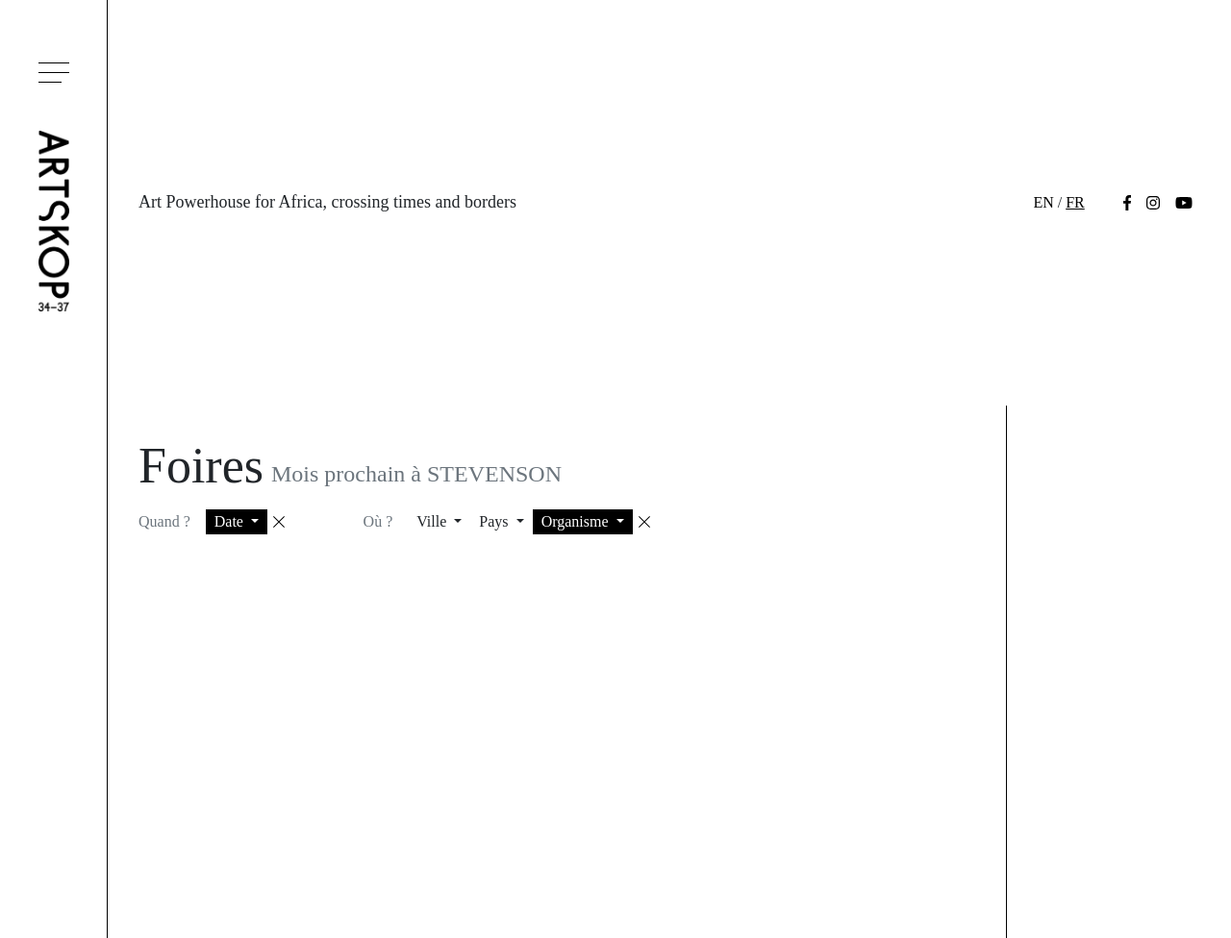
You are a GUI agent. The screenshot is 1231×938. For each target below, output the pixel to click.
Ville (433, 521)
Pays (495, 521)
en (1043, 202)
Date (230, 521)
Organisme (577, 521)
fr (1075, 202)
